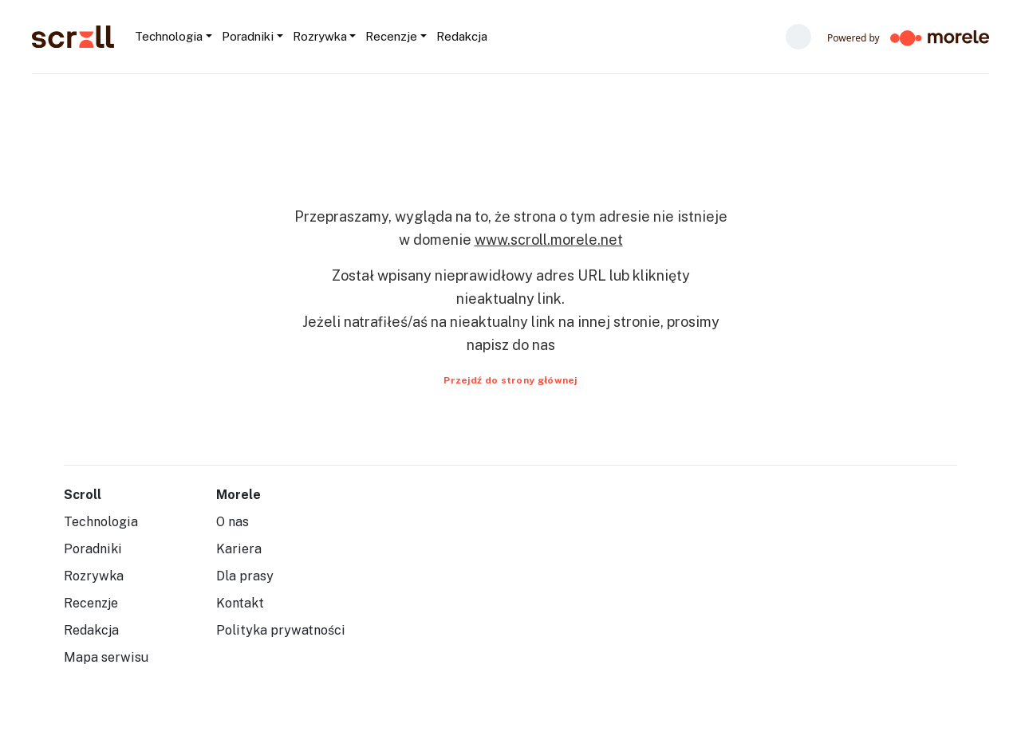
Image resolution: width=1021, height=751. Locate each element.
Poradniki (93, 548)
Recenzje (91, 603)
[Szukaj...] (492, 36)
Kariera (239, 548)
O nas (232, 521)
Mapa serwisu (106, 657)
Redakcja (91, 630)
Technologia (101, 521)
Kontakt (240, 603)
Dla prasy (245, 576)
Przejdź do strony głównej (510, 380)
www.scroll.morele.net (549, 239)
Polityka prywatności (280, 630)
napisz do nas (511, 344)
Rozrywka (94, 576)
